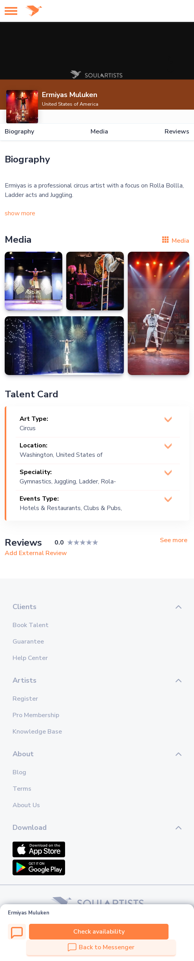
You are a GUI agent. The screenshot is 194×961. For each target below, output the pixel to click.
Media (99, 132)
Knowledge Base (37, 732)
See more (173, 540)
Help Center (30, 658)
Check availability (99, 931)
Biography (19, 132)
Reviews (177, 132)
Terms (22, 789)
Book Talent (31, 625)
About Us (26, 805)
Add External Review (36, 553)
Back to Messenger (101, 947)
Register (25, 699)
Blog (19, 772)
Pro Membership (36, 715)
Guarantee (28, 641)
